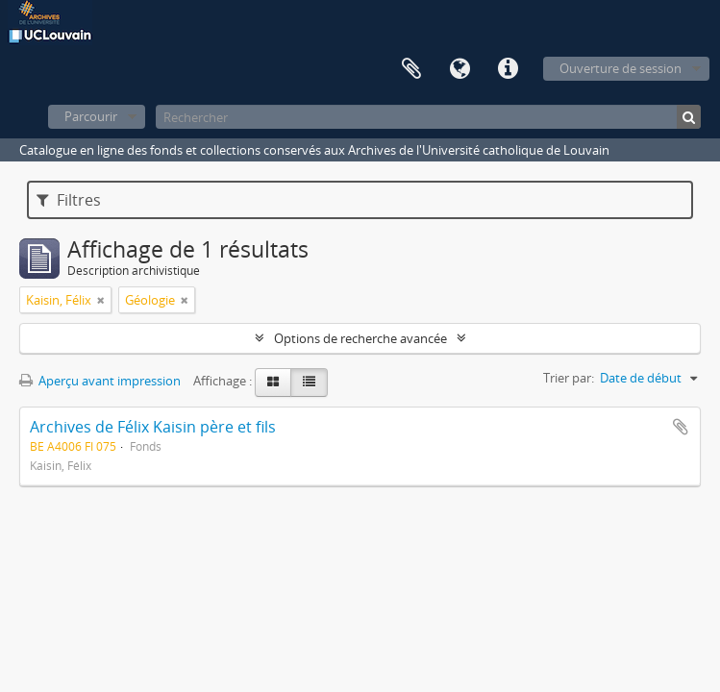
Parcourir (90, 116)
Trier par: (568, 377)
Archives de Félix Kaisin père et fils (153, 426)
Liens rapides (508, 69)
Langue (459, 69)
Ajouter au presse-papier (680, 426)
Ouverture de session (620, 68)
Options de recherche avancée (360, 338)
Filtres (69, 199)
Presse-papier (411, 69)
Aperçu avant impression (100, 380)
